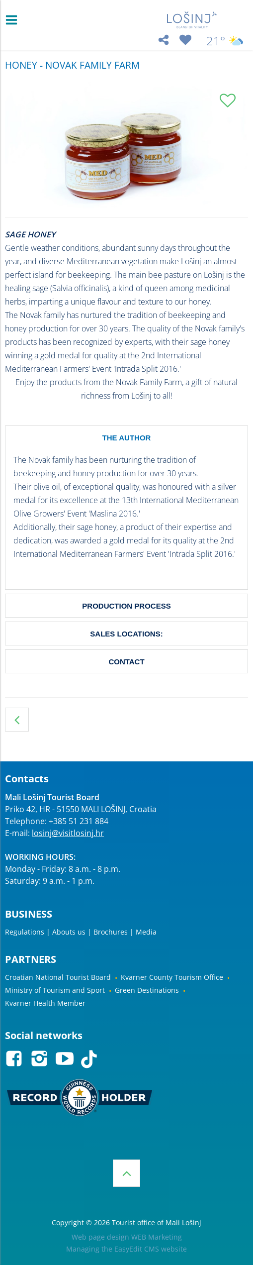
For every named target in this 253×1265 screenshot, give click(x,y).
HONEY (17, 720)
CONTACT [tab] (126, 661)
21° (224, 41)
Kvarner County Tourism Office (172, 977)
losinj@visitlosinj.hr (68, 833)
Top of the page (126, 1173)
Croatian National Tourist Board (58, 977)
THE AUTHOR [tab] (126, 437)
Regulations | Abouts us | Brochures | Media (81, 932)
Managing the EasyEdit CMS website (126, 1249)
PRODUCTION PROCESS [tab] (126, 606)
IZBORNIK (13, 20)
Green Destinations (147, 990)
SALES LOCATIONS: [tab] (126, 634)
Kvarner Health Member (45, 1003)
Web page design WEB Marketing (127, 1237)
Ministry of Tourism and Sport (55, 990)
